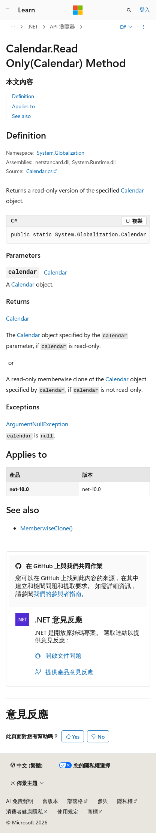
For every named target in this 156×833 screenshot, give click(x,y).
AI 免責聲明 (19, 801)
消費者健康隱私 (24, 811)
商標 (92, 811)
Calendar (132, 190)
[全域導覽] (7, 10)
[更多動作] (143, 27)
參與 (103, 801)
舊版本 (50, 801)
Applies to (23, 106)
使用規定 (67, 811)
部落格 (75, 801)
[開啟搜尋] (129, 10)
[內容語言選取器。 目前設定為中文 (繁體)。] (26, 766)
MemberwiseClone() (46, 528)
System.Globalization (60, 152)
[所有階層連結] (12, 27)
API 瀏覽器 (62, 26)
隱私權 (125, 801)
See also (21, 115)
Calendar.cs (39, 171)
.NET (33, 26)
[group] (78, 235)
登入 (145, 9)
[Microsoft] (78, 10)
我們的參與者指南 (57, 593)
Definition (23, 96)
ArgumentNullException (37, 424)
